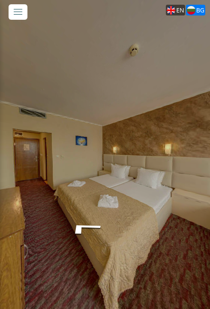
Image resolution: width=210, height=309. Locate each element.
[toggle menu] (18, 12)
